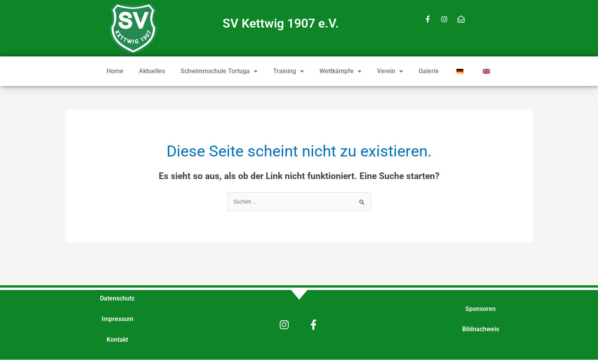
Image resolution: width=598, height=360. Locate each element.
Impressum (117, 319)
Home (115, 71)
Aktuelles (152, 71)
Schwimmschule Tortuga (219, 71)
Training (288, 71)
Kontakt (117, 340)
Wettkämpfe (340, 71)
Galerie (429, 71)
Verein (390, 71)
